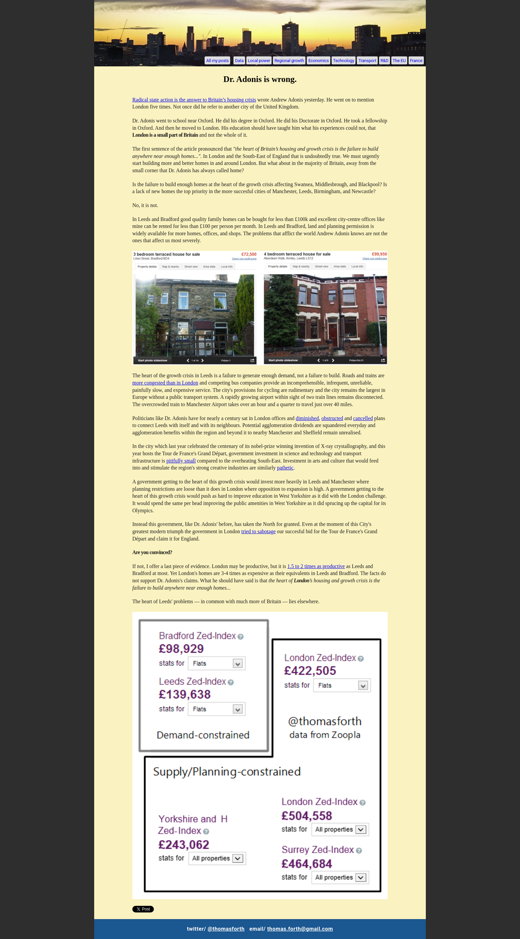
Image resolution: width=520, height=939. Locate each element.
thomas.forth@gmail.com (300, 929)
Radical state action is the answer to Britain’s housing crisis (194, 100)
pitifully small (181, 461)
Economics (318, 60)
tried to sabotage (258, 531)
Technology (343, 60)
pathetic (285, 467)
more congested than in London (165, 383)
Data (239, 60)
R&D (384, 60)
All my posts (217, 60)
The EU (399, 60)
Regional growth (289, 60)
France (416, 60)
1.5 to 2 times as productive (316, 566)
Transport (367, 60)
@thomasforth (226, 929)
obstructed (332, 418)
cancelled (363, 418)
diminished (307, 418)
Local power (259, 60)
